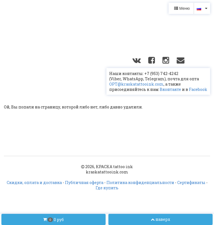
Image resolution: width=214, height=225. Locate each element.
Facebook (198, 89)
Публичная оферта (84, 182)
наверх (160, 219)
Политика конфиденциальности (140, 182)
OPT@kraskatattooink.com (136, 84)
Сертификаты (191, 182)
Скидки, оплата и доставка (34, 182)
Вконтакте (170, 89)
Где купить (107, 187)
